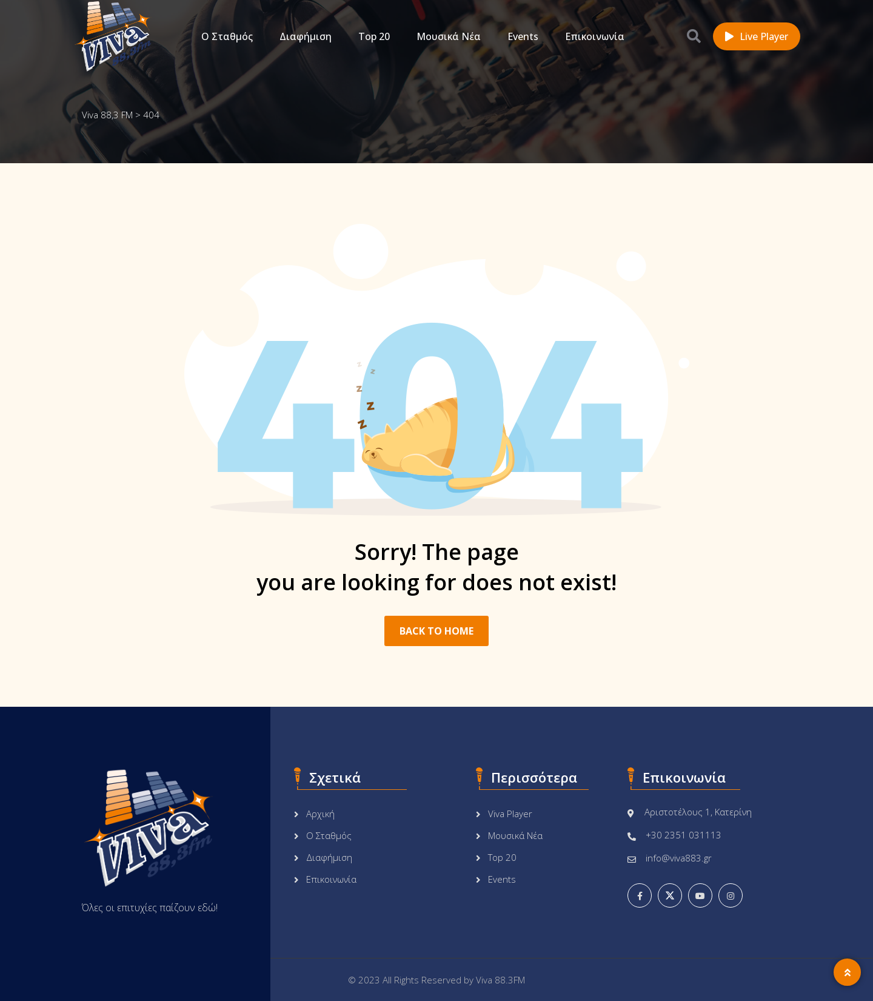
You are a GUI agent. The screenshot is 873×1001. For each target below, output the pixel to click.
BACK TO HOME (436, 631)
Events (522, 36)
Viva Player (510, 813)
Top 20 (374, 36)
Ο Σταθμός (227, 36)
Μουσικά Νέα (448, 36)
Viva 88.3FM (500, 980)
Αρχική (320, 813)
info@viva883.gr (679, 858)
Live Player (756, 36)
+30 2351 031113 (683, 835)
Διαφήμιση (305, 36)
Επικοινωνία (594, 36)
